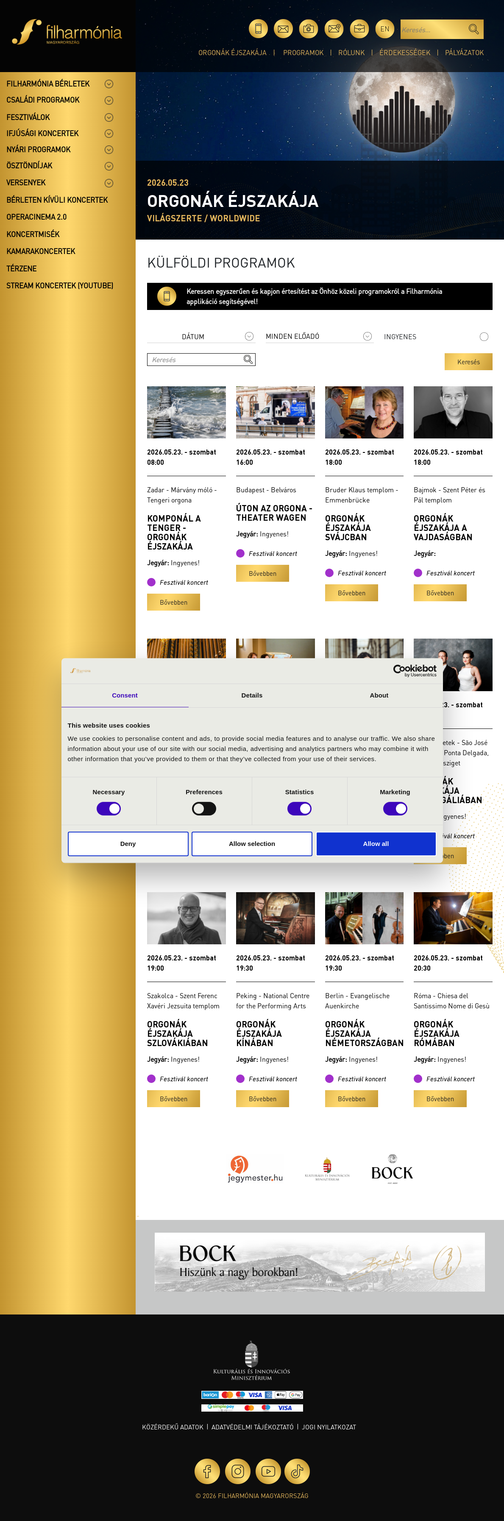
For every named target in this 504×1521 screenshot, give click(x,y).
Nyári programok (38, 149)
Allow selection (252, 843)
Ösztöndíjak (29, 165)
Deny (128, 843)
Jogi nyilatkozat (329, 1427)
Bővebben (173, 602)
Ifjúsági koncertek (42, 133)
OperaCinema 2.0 (36, 216)
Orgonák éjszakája (232, 52)
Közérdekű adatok (172, 1427)
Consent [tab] (125, 695)
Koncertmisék (32, 234)
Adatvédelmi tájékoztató (253, 1427)
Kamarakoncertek (40, 251)
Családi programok (42, 99)
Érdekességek (404, 52)
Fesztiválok (28, 117)
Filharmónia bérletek (47, 83)
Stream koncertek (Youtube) (59, 285)
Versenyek (25, 182)
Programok (303, 52)
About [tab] (379, 695)
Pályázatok (464, 52)
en (385, 28)
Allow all (376, 843)
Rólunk (351, 52)
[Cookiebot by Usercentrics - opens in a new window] (399, 670)
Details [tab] (252, 695)
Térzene (21, 268)
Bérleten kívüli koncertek (57, 199)
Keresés (468, 361)
